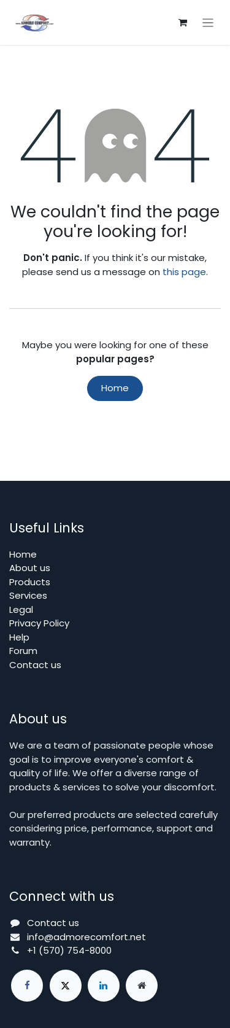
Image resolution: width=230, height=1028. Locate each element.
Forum (23, 650)
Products (29, 581)
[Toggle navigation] (208, 22)
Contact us (35, 664)
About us (29, 567)
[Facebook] (27, 986)
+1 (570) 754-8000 (69, 950)
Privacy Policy (39, 623)
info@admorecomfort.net (86, 936)
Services (28, 595)
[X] (66, 986)
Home (115, 387)
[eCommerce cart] (183, 22)
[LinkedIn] (104, 986)
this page (184, 271)
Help (19, 637)
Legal (21, 609)
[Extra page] (142, 986)
